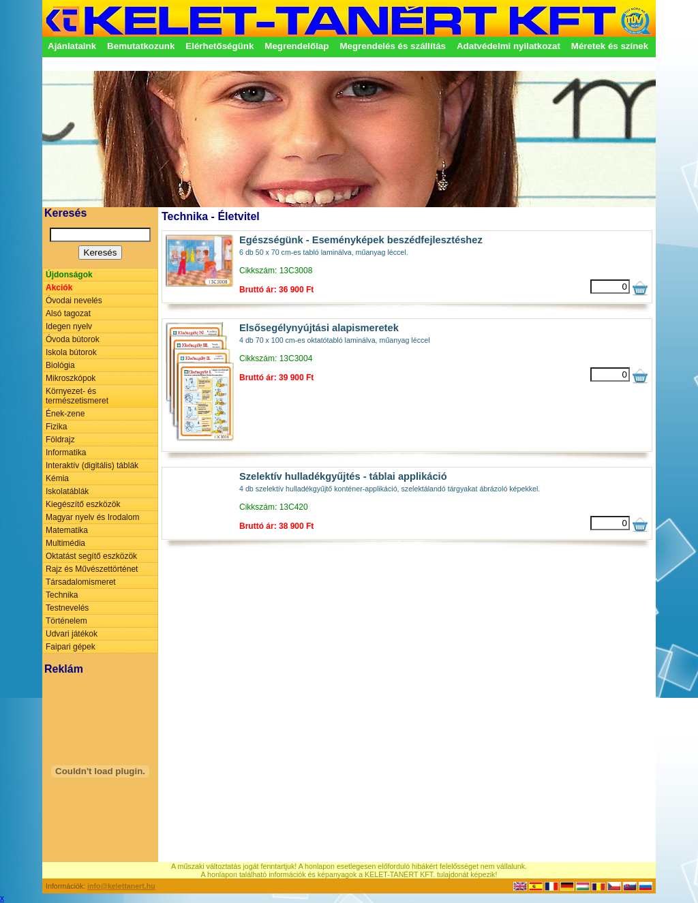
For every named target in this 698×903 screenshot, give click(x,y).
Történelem (66, 621)
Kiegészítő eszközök (83, 504)
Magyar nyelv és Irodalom (92, 517)
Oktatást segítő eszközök (91, 556)
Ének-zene (65, 413)
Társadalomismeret (81, 582)
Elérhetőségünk (219, 46)
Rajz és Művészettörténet (92, 569)
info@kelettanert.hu (121, 886)
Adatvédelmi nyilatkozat (508, 46)
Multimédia (65, 543)
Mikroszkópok (70, 378)
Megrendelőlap (296, 46)
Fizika (56, 426)
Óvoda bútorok (73, 339)
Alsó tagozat (68, 313)
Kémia (57, 478)
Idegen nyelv (69, 326)
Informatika (66, 452)
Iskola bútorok (71, 352)
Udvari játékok (71, 634)
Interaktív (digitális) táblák (92, 465)
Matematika (67, 530)
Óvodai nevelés (74, 300)
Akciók (59, 287)
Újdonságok (69, 274)
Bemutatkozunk (140, 46)
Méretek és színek (609, 46)
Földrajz (60, 439)
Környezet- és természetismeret (77, 395)
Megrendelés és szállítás (392, 46)
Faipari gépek (70, 647)
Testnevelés (67, 608)
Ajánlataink (72, 46)
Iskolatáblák (67, 491)
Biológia (60, 365)
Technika (62, 595)
